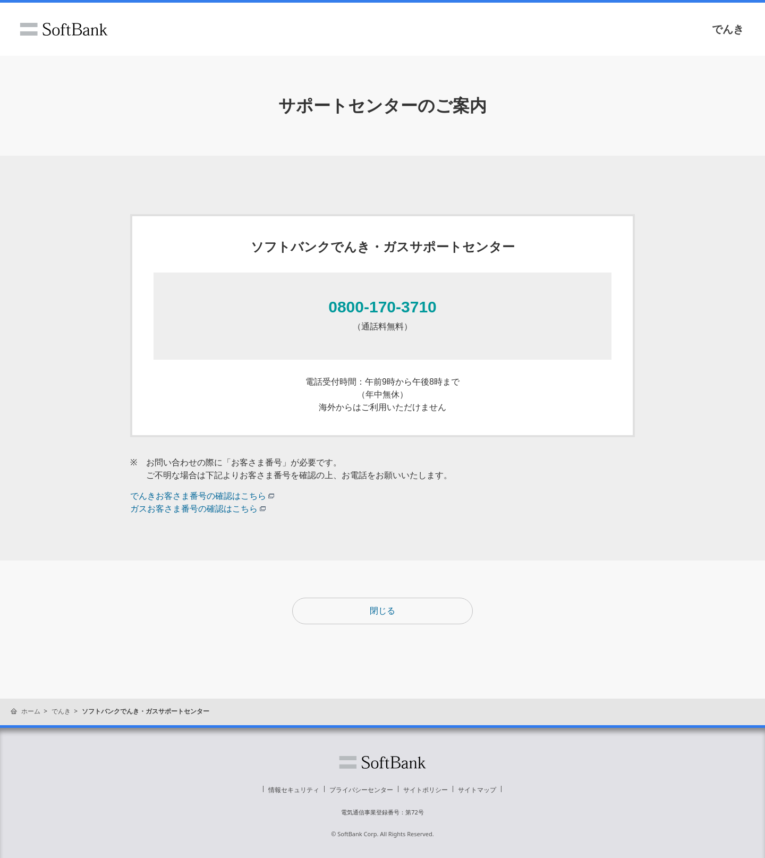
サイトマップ (477, 789)
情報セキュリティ (293, 789)
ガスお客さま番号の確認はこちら (198, 508)
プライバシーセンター (361, 789)
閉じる (382, 610)
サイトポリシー (425, 789)
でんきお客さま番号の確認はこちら (202, 495)
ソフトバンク (63, 29)
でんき (728, 29)
